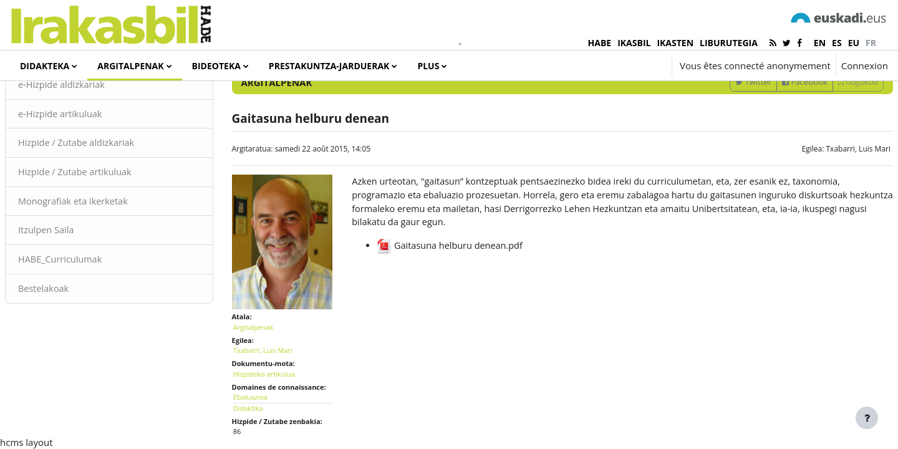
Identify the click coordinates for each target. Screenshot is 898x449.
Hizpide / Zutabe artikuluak (107, 224)
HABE (600, 43)
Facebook (775, 132)
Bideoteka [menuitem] (216, 66)
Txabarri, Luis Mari (828, 200)
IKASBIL (633, 43)
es (837, 43)
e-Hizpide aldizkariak (93, 136)
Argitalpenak (268, 368)
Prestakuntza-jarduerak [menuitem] (329, 66)
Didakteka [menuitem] (44, 66)
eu (853, 43)
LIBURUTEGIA (729, 43)
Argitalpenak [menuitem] (130, 66)
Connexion (864, 65)
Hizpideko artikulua (279, 415)
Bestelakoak (74, 343)
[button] (625, 65)
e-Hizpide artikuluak (91, 165)
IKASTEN (675, 43)
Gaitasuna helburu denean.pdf (459, 299)
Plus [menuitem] (428, 66)
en (820, 43)
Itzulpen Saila (77, 284)
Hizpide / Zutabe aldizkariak (108, 195)
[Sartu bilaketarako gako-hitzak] (755, 99)
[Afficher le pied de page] (867, 418)
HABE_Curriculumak (91, 313)
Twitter (723, 132)
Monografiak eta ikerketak (105, 254)
